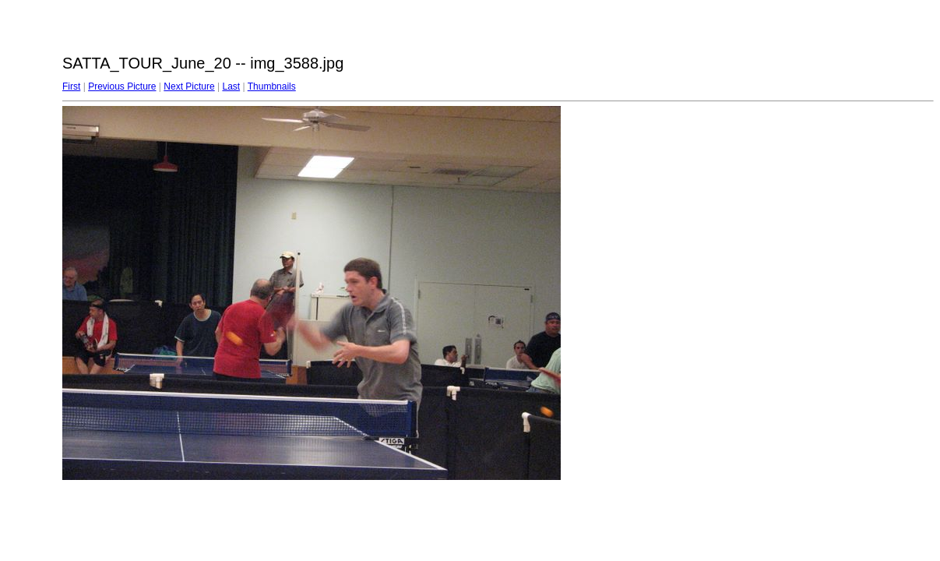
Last (231, 86)
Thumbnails (272, 86)
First (71, 86)
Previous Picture (122, 86)
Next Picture (189, 86)
